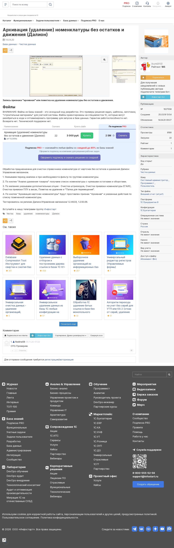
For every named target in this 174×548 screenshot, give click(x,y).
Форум (142, 399)
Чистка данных (148, 172)
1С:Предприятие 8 (149, 202)
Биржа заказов (147, 394)
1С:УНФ (98, 432)
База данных (14, 445)
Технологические (60, 491)
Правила (138, 427)
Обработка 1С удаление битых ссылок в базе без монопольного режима (84, 309)
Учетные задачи (16, 432)
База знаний (15, 418)
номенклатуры (42, 214)
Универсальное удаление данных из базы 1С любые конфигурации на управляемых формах (52, 309)
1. (11, 341)
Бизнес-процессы (60, 393)
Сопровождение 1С (63, 426)
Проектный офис (105, 476)
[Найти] (169, 374)
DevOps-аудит (15, 476)
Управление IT (58, 410)
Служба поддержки (148, 449)
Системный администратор (155, 180)
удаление (28, 214)
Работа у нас (140, 436)
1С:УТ (97, 436)
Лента (10, 397)
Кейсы (53, 449)
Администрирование (19, 450)
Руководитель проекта (107, 397)
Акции (53, 431)
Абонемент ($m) (149, 259)
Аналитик (99, 393)
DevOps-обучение (17, 471)
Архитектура (57, 414)
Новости (12, 388)
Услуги (54, 444)
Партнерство (58, 454)
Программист (148, 183)
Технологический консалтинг (24, 485)
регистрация (51, 359)
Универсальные (103, 455)
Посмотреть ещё (68, 324)
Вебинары (56, 458)
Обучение (100, 384)
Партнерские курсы (105, 406)
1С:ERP (98, 423)
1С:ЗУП (98, 445)
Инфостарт (50, 209)
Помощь (138, 432)
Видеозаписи (146, 389)
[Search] (152, 374)
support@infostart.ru (145, 476)
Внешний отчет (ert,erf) (152, 194)
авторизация (66, 359)
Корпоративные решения (61, 467)
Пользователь (147, 186)
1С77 (96, 464)
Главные (12, 393)
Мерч (141, 404)
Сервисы (55, 440)
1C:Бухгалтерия (148, 210)
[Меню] (5, 4)
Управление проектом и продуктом (64, 399)
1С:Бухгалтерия (103, 418)
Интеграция (14, 455)
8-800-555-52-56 (144, 473)
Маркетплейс (103, 414)
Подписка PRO (15, 423)
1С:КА (97, 427)
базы (18, 214)
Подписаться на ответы (15, 335)
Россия (144, 226)
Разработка (14, 441)
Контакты (138, 441)
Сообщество (14, 459)
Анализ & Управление (65, 384)
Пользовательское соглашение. (21, 517)
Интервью (13, 402)
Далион (55, 214)
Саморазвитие (58, 419)
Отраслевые (57, 482)
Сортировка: (70, 335)
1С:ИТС (54, 435)
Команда (55, 405)
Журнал (12, 384)
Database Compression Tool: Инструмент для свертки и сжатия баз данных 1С (18, 264)
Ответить (22, 351)
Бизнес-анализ (58, 388)
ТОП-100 (12, 406)
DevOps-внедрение (18, 480)
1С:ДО (97, 450)
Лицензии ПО (58, 478)
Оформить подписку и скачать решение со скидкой (69, 157)
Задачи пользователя (19, 436)
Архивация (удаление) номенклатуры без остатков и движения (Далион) (63, 32)
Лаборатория (16, 467)
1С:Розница (100, 441)
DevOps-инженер (104, 402)
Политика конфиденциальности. (60, 517)
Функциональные (17, 427)
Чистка (10, 214)
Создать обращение (148, 484)
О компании (141, 414)
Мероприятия (146, 384)
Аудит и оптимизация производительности (19, 491)
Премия (11, 411)
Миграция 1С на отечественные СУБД (19, 499)
